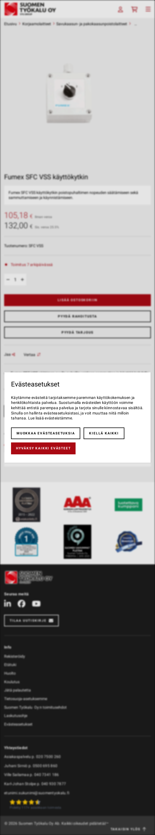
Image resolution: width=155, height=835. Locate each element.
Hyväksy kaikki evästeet (43, 448)
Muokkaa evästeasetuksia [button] (46, 433)
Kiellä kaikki (104, 433)
